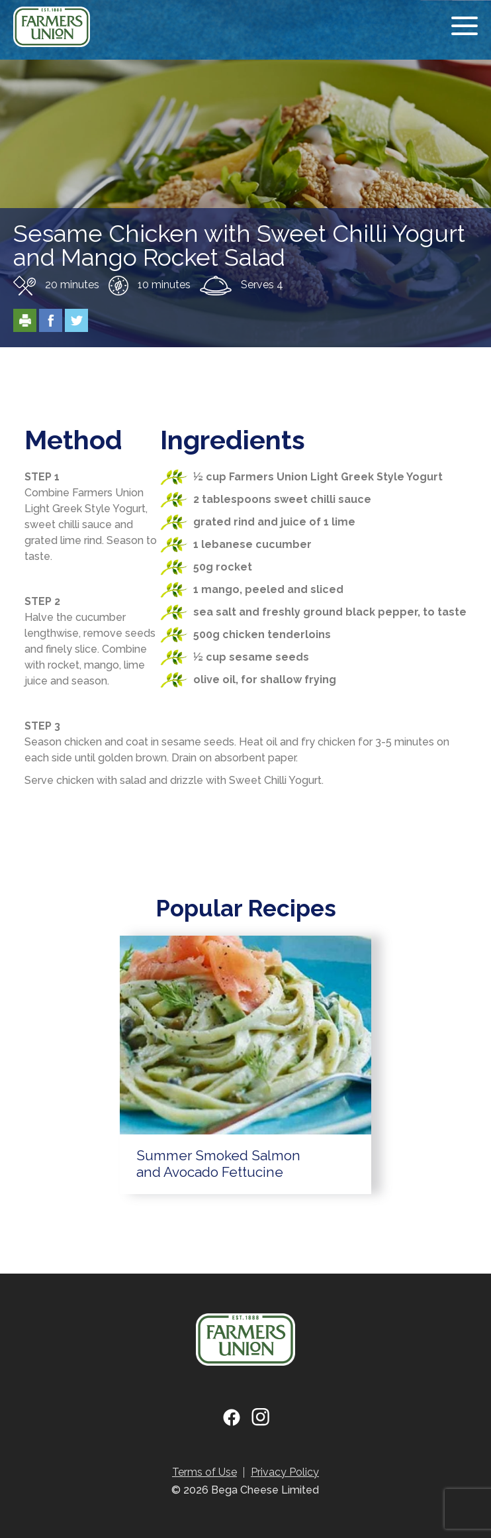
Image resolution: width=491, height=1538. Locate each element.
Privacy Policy (285, 1472)
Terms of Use (204, 1472)
